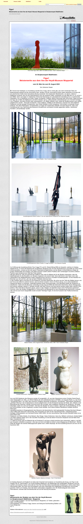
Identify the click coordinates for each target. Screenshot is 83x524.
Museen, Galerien (70, 19)
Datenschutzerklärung (42, 520)
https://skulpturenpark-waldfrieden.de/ (22, 512)
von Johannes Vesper (14, 13)
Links (40, 1)
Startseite (6, 1)
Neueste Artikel (17, 1)
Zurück (38, 516)
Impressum (32, 520)
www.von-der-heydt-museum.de (34, 509)
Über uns (51, 520)
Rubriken (28, 1)
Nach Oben (43, 516)
